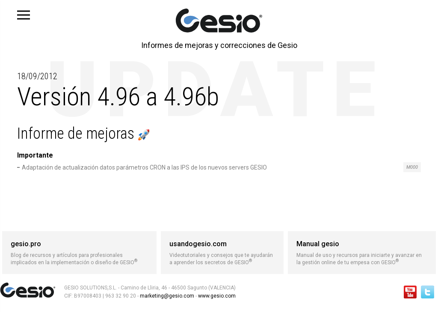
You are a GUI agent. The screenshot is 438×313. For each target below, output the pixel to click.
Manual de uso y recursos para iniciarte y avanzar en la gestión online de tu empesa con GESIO (361, 252)
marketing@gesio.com (167, 296)
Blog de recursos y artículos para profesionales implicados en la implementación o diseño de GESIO (79, 252)
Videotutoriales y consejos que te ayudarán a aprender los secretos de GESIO (222, 252)
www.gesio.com (216, 296)
